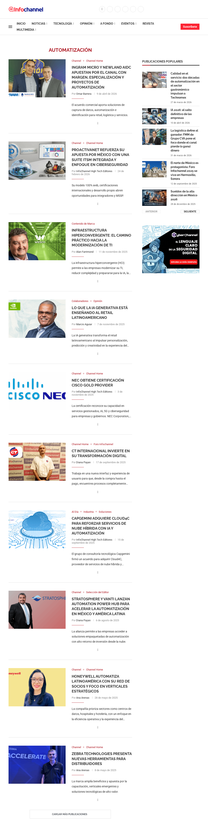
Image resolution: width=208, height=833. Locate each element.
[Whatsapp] (141, 9)
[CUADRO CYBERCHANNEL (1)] (170, 227)
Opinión (86, 23)
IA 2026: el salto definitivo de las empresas (181, 113)
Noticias (38, 23)
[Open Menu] (10, 27)
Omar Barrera (83, 93)
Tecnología (62, 23)
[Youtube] (133, 9)
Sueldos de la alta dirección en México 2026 (184, 195)
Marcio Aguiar (84, 324)
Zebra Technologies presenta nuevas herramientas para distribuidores (102, 759)
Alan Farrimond (84, 251)
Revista (148, 23)
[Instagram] (118, 9)
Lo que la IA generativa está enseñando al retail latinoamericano (100, 313)
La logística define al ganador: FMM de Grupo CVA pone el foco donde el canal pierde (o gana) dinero (184, 140)
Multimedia (25, 29)
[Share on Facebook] (97, 123)
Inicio (21, 23)
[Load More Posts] (70, 814)
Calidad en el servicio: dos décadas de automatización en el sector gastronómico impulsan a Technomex (185, 85)
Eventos (127, 23)
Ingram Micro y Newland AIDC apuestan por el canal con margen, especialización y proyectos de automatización (101, 77)
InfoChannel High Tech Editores (94, 171)
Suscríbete (190, 26)
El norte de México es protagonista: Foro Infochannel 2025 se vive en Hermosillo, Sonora (184, 170)
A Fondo (106, 23)
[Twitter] (110, 9)
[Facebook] (102, 9)
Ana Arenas (82, 697)
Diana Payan (83, 462)
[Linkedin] (125, 9)
